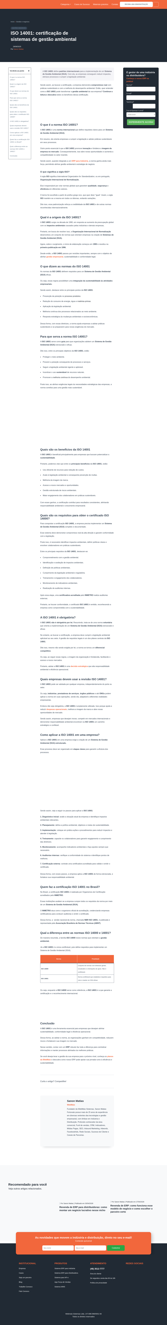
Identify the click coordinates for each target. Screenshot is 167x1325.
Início (12, 21)
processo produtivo (72, 296)
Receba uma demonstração (136, 4)
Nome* (129, 85)
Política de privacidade (98, 1283)
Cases (21, 1273)
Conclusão (13, 156)
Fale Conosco (24, 1291)
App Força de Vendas (63, 1282)
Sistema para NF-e (62, 1277)
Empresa (22, 1268)
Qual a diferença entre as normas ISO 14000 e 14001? (19, 149)
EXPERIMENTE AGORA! (141, 122)
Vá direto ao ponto (17, 71)
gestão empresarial (54, 257)
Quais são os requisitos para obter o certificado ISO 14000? (19, 114)
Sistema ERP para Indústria (65, 1268)
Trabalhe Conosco (25, 1287)
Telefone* (130, 102)
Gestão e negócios (22, 21)
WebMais (71, 1105)
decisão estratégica (79, 666)
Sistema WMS (60, 1287)
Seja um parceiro (25, 1277)
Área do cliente (95, 1274)
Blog (20, 1282)
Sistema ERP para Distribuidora (66, 1273)
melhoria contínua (60, 377)
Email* (129, 94)
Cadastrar (116, 1248)
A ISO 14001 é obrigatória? (19, 121)
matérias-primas (84, 301)
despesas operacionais (56, 709)
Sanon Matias (19, 49)
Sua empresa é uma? (135, 111)
